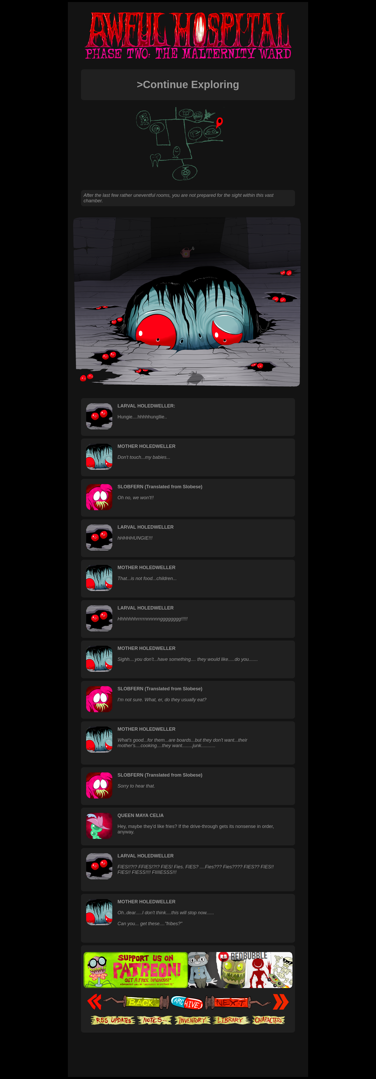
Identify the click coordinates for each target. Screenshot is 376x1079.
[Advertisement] (188, 1048)
